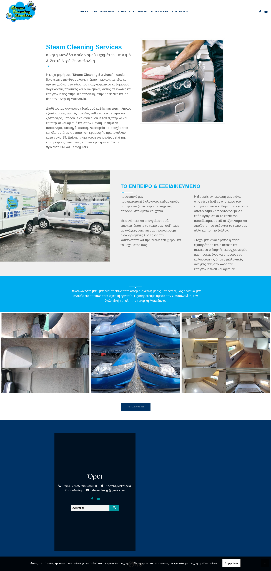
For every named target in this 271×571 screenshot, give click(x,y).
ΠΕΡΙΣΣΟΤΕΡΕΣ (135, 407)
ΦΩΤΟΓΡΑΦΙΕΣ (159, 11)
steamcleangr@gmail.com (108, 490)
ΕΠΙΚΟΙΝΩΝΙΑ (180, 11)
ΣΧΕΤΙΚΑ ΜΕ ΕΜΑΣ (103, 11)
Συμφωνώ (231, 563)
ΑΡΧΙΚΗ (84, 11)
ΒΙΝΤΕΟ (142, 11)
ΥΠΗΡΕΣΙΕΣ (125, 11)
